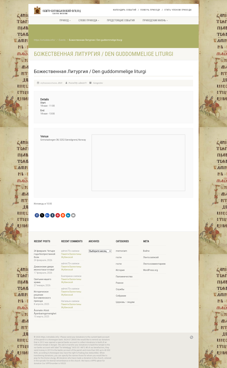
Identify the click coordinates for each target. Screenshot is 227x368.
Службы (120, 289)
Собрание (121, 295)
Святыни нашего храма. (42, 281)
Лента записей (151, 257)
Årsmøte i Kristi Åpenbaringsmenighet (45, 312)
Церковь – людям (125, 302)
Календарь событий (124, 10)
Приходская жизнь (155, 20)
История (120, 270)
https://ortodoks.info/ (44, 40)
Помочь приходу (150, 10)
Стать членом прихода (178, 10)
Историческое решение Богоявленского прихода (42, 296)
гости (119, 257)
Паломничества (124, 276)
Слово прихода (89, 20)
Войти (146, 251)
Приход (65, 20)
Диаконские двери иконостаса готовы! (44, 268)
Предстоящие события (121, 20)
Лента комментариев (154, 264)
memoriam (121, 251)
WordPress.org (150, 270)
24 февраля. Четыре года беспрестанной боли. (44, 254)
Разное (119, 283)
